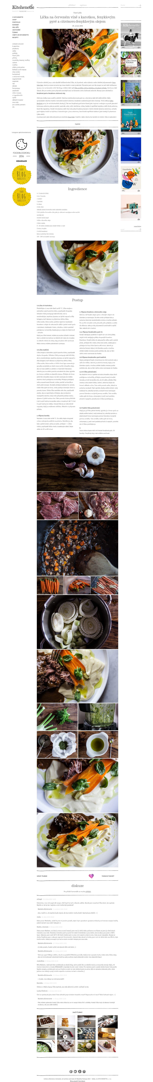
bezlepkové (16, 74)
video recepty (16, 93)
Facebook (71, 1071)
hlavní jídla (15, 55)
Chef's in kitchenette (20, 35)
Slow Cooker (16, 72)
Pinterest (84, 1071)
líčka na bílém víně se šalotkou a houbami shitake (91, 88)
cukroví (14, 62)
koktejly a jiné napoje (19, 69)
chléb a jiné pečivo (18, 67)
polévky (14, 53)
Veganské (15, 81)
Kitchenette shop (131, 15)
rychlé (14, 97)
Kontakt (15, 25)
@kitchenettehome (25, 132)
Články (15, 32)
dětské (14, 86)
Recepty (15, 37)
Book (22, 118)
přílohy (14, 58)
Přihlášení (72, 5)
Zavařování (15, 90)
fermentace (16, 88)
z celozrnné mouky (18, 76)
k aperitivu (15, 46)
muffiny (14, 65)
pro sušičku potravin (18, 104)
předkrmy (15, 48)
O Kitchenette (17, 17)
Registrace (83, 5)
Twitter (75, 1071)
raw (13, 83)
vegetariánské (16, 79)
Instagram (79, 1071)
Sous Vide (71, 117)
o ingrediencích (17, 95)
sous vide (15, 102)
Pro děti (15, 27)
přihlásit (88, 891)
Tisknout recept (108, 876)
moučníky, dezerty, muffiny (21, 60)
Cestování (16, 30)
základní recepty (17, 100)
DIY (13, 107)
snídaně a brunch (17, 44)
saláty (14, 51)
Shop (14, 20)
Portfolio (16, 22)
